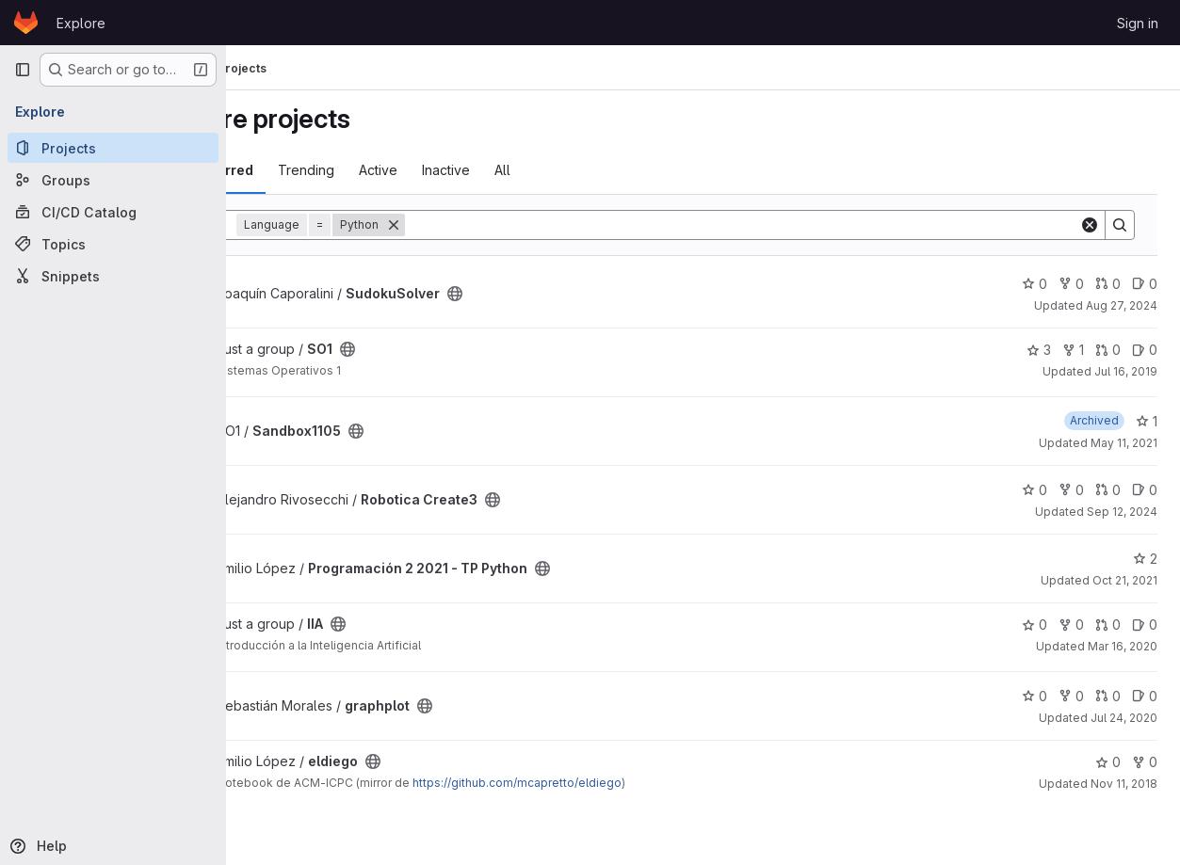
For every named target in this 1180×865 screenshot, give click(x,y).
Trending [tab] (398, 170)
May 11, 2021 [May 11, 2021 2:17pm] (1124, 443)
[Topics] (113, 244)
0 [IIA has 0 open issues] (1144, 625)
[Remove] (486, 225)
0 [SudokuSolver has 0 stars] (1034, 284)
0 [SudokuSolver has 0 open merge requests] (1108, 284)
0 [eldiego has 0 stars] (1108, 762)
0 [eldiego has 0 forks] (1144, 762)
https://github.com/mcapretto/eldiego (609, 783)
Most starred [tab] (303, 170)
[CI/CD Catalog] (113, 212)
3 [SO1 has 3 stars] (1038, 350)
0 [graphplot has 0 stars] (1034, 696)
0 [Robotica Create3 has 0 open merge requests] (1108, 490)
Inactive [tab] (538, 170)
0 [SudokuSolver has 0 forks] (1071, 284)
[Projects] (113, 148)
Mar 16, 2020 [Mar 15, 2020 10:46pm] (1122, 646)
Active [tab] (470, 170)
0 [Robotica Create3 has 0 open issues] (1144, 490)
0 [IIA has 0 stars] (1034, 625)
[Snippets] (113, 276)
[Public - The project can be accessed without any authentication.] (547, 293)
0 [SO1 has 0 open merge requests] (1108, 350)
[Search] (788, 225)
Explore (81, 23)
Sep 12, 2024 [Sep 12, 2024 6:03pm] (1122, 512)
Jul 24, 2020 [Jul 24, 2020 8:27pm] (1124, 718)
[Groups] (113, 180)
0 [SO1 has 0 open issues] (1144, 350)
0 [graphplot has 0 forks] (1071, 696)
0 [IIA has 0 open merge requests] (1108, 625)
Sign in (1137, 23)
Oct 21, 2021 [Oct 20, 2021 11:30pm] (1124, 580)
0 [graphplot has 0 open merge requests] (1108, 696)
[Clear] (1089, 225)
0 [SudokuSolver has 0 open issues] (1144, 284)
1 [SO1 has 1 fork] (1073, 350)
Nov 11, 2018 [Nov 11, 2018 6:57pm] (1124, 784)
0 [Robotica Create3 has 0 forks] (1071, 490)
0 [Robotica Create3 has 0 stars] (1034, 490)
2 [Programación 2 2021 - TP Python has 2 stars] (1145, 559)
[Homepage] (25, 23)
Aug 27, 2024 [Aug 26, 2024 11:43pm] (1121, 305)
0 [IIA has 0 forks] (1071, 625)
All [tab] (595, 170)
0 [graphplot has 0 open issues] (1144, 696)
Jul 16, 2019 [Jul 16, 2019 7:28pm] (1125, 371)
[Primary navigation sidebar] (23, 70)
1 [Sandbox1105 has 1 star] (1146, 421)
